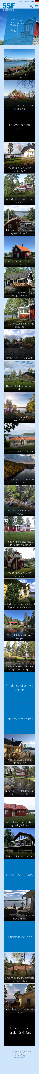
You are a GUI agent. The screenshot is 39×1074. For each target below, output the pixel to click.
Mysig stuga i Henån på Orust (20, 451)
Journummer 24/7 (19, 1057)
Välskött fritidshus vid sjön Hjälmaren (19, 107)
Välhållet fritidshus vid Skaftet (19, 357)
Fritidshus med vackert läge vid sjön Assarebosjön (19, 668)
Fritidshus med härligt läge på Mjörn (19, 76)
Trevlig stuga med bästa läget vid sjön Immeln (19, 294)
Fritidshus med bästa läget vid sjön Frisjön (19, 418)
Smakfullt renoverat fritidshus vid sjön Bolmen (19, 263)
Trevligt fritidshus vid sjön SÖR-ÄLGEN (19, 169)
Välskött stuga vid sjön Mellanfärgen (19, 761)
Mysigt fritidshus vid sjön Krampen (19, 637)
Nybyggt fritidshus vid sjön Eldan (19, 387)
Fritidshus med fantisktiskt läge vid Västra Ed (19, 232)
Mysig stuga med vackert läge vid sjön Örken (19, 979)
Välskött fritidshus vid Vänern (19, 856)
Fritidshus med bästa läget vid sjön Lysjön (19, 481)
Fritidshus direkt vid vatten (19, 687)
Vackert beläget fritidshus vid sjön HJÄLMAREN (19, 792)
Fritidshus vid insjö (19, 937)
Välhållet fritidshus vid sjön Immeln (19, 200)
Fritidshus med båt (19, 719)
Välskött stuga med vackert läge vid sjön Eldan (19, 823)
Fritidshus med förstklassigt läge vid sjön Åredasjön (19, 543)
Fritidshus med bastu (19, 127)
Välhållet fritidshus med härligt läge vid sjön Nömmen (19, 605)
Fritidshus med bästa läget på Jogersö (20, 512)
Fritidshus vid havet (19, 874)
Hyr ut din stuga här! (26, 1)
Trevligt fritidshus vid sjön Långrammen (19, 574)
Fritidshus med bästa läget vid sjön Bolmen (19, 917)
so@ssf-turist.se (22, 1055)
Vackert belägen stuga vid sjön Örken (19, 1010)
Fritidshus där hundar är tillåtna (19, 1030)
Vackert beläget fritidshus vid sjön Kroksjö (19, 325)
